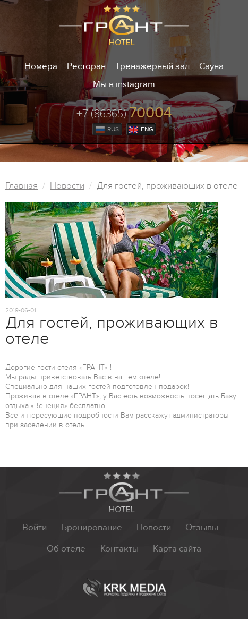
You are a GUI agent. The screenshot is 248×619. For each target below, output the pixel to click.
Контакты (119, 549)
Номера (40, 66)
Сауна (211, 66)
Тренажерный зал (152, 66)
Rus (107, 129)
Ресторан (86, 66)
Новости (67, 186)
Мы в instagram (124, 84)
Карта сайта (177, 549)
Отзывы (201, 527)
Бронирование (92, 527)
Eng (141, 129)
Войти (34, 527)
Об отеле (66, 549)
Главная (21, 186)
